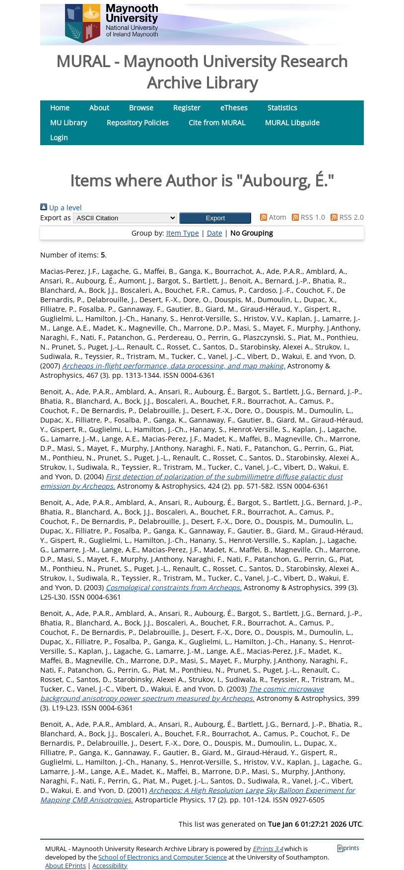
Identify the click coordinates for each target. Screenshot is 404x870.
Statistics (282, 107)
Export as (55, 217)
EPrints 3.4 (268, 849)
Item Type (182, 233)
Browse (141, 107)
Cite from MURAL (217, 122)
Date (214, 233)
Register (187, 107)
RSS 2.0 (345, 217)
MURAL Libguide (292, 122)
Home (59, 107)
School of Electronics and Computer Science (162, 857)
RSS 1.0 (306, 217)
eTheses (234, 107)
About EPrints (65, 866)
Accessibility (110, 866)
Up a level (61, 207)
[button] (215, 218)
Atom (271, 217)
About (99, 107)
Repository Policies (138, 122)
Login (59, 137)
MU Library (68, 122)
